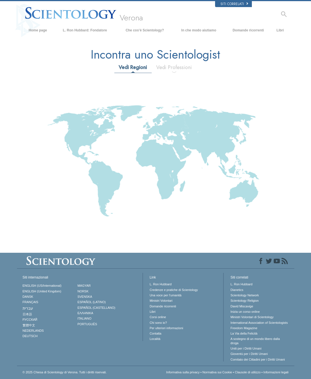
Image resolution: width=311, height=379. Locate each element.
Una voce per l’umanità (166, 295)
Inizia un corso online (244, 311)
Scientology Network (244, 295)
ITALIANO (84, 318)
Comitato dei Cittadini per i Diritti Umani (257, 359)
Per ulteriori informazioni (166, 328)
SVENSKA (85, 296)
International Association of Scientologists (259, 322)
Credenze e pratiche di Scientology (174, 290)
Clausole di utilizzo (248, 372)
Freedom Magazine (243, 328)
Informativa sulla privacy (183, 372)
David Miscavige (241, 306)
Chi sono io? (158, 322)
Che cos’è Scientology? (145, 30)
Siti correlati (234, 4)
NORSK (83, 291)
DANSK (28, 296)
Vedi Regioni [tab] (133, 67)
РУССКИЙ (30, 319)
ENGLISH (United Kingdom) (42, 291)
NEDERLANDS (33, 330)
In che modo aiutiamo (198, 30)
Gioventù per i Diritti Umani (248, 354)
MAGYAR (84, 285)
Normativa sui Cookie (217, 372)
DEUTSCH (30, 336)
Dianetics (236, 290)
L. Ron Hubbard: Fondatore (85, 30)
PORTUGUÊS (87, 324)
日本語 (27, 314)
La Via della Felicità (243, 333)
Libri (280, 30)
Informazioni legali (276, 372)
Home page (38, 30)
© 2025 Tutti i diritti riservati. (65, 372)
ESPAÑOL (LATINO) (92, 302)
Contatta (156, 333)
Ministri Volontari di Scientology (251, 317)
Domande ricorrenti (248, 30)
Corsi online (158, 317)
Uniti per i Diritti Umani (245, 348)
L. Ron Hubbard (161, 284)
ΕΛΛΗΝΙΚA (85, 313)
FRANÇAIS (30, 302)
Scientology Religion (244, 300)
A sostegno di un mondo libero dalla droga (255, 340)
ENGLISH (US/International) (42, 285)
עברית (28, 308)
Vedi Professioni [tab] (174, 67)
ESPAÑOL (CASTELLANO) (96, 307)
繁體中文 (29, 325)
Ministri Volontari (161, 300)
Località (155, 339)
